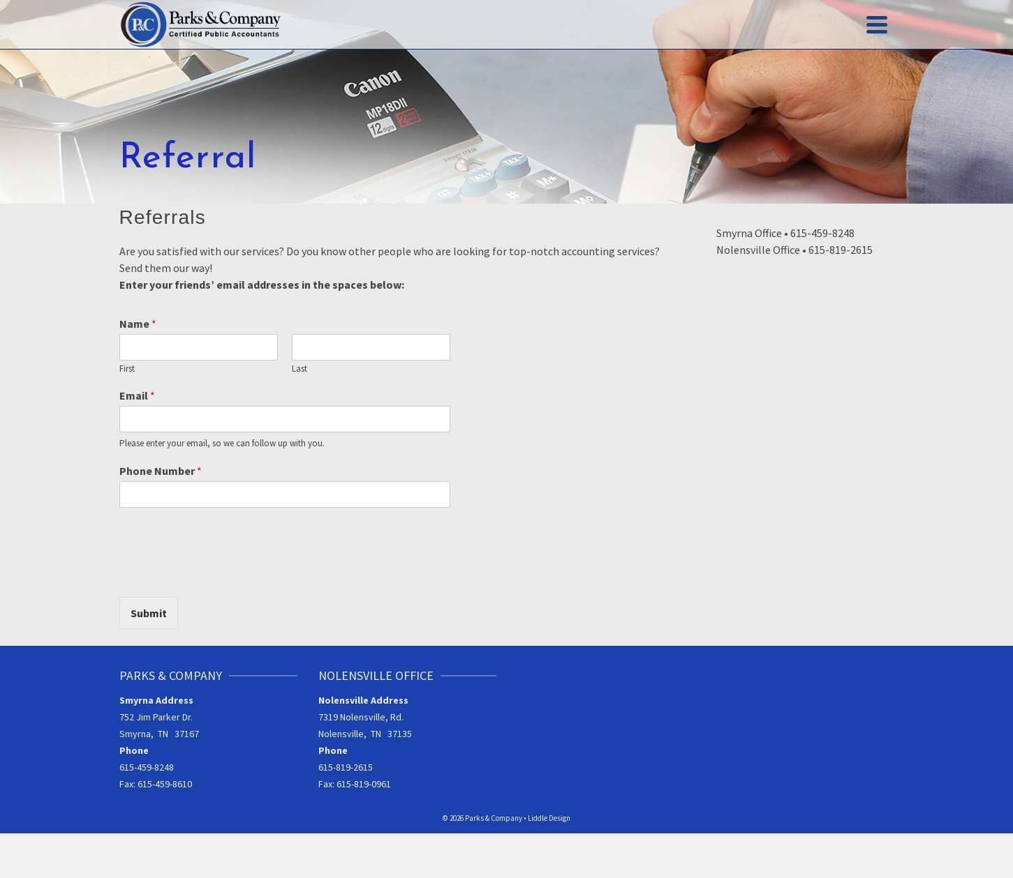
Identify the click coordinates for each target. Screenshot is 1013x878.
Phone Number (160, 471)
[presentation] (225, 574)
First (127, 368)
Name (137, 324)
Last (299, 368)
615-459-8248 (146, 767)
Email (137, 395)
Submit (149, 613)
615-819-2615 (345, 767)
